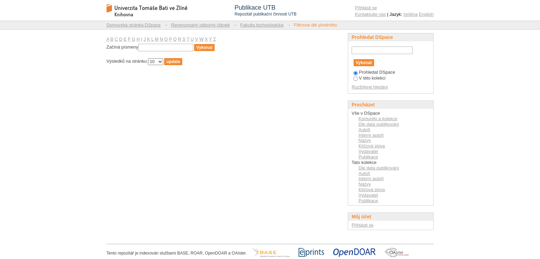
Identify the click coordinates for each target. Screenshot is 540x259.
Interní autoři (371, 135)
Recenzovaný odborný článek (200, 25)
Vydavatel (368, 151)
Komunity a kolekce (378, 118)
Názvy (365, 140)
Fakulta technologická (262, 25)
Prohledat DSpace (374, 72)
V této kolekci (369, 78)
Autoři (364, 129)
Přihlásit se (366, 7)
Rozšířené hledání (370, 87)
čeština (411, 14)
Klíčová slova (372, 145)
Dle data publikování (379, 124)
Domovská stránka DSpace (133, 25)
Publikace (368, 156)
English (426, 14)
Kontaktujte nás (370, 14)
